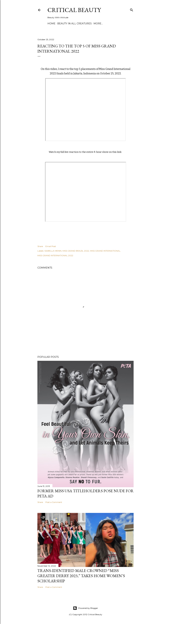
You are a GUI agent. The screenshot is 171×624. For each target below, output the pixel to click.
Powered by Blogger (85, 608)
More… (98, 23)
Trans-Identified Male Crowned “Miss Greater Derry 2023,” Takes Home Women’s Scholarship (81, 575)
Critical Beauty (74, 10)
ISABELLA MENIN (52, 251)
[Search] (132, 9)
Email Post (50, 246)
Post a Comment (53, 502)
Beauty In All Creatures (74, 23)
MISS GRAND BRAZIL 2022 (75, 251)
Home (51, 23)
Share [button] (40, 246)
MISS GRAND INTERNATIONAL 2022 (55, 255)
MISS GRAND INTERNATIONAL (105, 251)
